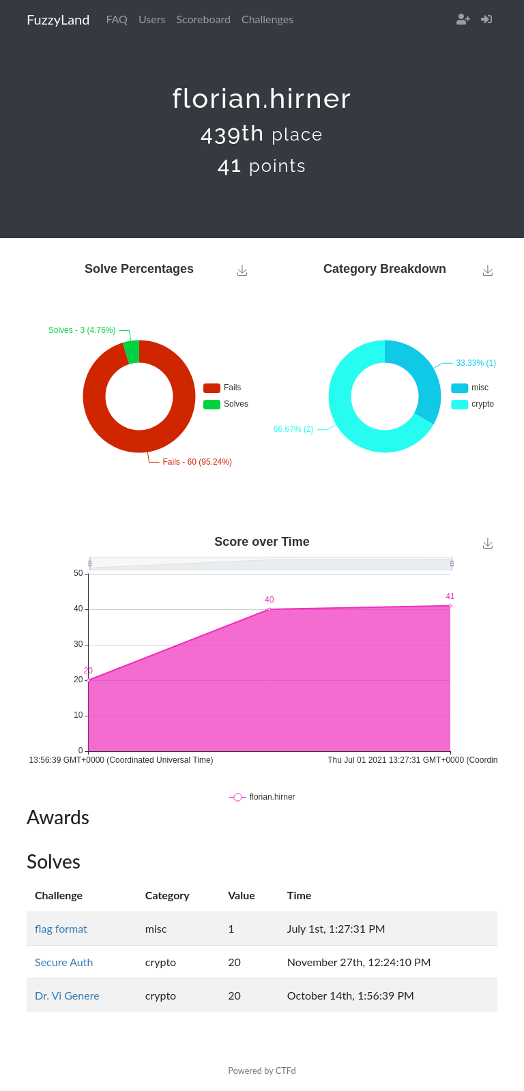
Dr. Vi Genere (67, 995)
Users (152, 18)
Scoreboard (203, 18)
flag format (61, 928)
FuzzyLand (58, 19)
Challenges (267, 18)
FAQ (116, 18)
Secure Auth (64, 961)
